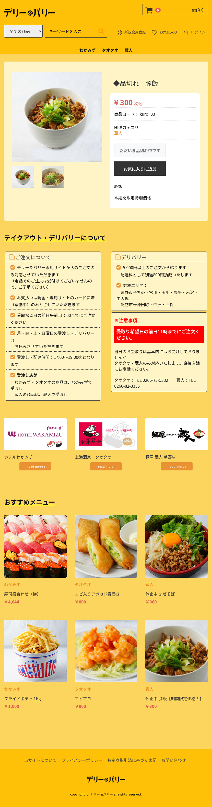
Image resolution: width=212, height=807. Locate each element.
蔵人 (128, 50)
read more (36, 467)
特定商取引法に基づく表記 (131, 760)
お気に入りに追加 (140, 169)
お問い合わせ (173, 760)
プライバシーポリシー (82, 760)
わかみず (87, 50)
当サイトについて (40, 760)
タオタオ (110, 50)
